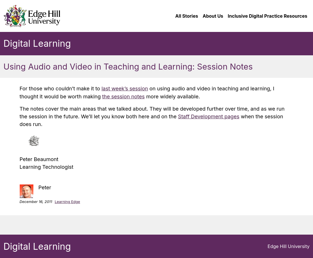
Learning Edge (67, 201)
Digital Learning (37, 43)
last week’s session (125, 89)
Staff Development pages (208, 116)
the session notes (123, 96)
